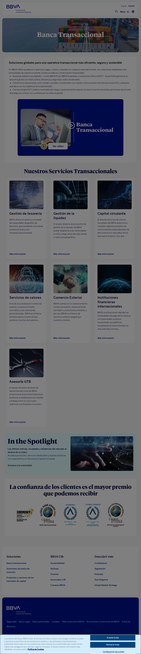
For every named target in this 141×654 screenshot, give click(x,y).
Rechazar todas (113, 645)
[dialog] (70, 644)
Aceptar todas (113, 638)
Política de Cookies (36, 649)
